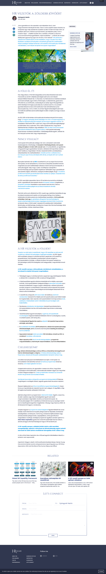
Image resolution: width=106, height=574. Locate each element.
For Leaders (34, 2)
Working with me (58, 2)
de (102, 0)
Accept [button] (101, 571)
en (101, 0)
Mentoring (72, 26)
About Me (27, 2)
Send (53, 535)
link (58, 388)
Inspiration (67, 2)
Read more (73, 46)
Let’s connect (83, 2)
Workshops (75, 2)
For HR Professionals (45, 2)
